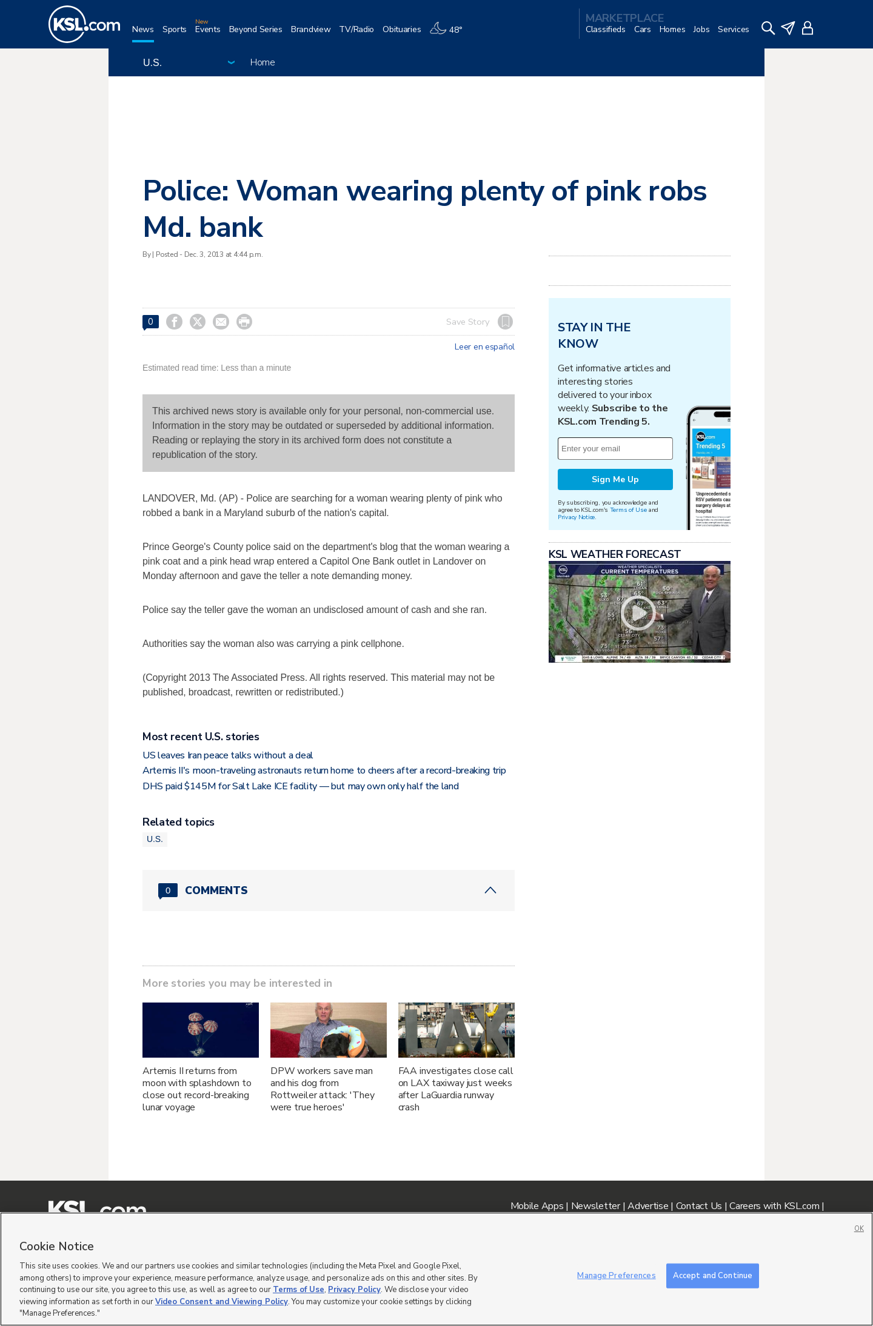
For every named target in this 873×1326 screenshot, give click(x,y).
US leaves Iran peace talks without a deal (227, 755)
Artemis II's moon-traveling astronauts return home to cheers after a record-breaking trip (324, 770)
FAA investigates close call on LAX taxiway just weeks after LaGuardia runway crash (455, 1089)
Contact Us (699, 1206)
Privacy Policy (354, 1289)
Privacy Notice (576, 517)
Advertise (647, 1206)
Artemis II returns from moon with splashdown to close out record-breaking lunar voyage (197, 1089)
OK (859, 1228)
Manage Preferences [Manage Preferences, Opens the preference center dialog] (616, 1275)
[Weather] (449, 34)
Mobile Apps (537, 1206)
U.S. (155, 839)
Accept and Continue (712, 1275)
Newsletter (595, 1206)
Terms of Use (628, 510)
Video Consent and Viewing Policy (221, 1301)
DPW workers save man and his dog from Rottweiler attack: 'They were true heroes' (322, 1089)
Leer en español (485, 347)
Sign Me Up (615, 479)
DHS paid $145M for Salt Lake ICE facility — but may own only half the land (300, 786)
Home (262, 62)
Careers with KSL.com (774, 1206)
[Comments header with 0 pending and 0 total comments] (328, 890)
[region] (436, 1269)
